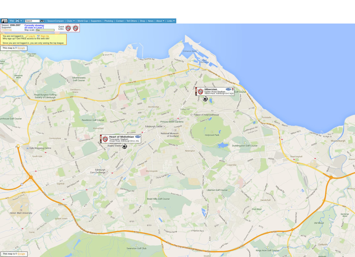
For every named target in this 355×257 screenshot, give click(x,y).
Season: (10, 25)
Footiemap (6, 29)
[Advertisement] (175, 48)
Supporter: (6, 27)
